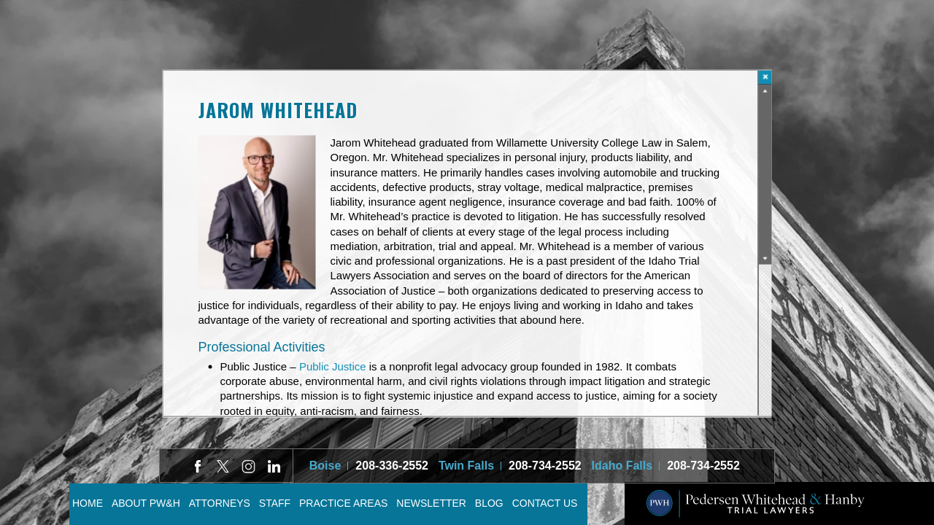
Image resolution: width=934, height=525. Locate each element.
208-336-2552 (391, 465)
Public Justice (332, 366)
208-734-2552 (545, 465)
